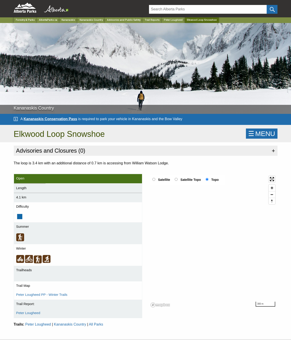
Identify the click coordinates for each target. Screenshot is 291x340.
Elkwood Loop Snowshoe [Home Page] (202, 19)
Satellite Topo (191, 179)
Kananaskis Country (70, 324)
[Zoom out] (272, 194)
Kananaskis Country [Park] (91, 19)
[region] (213, 241)
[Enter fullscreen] (272, 179)
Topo (215, 179)
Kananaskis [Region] (68, 19)
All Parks (96, 324)
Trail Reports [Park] (152, 19)
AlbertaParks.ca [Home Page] (48, 19)
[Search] (208, 9)
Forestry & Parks (25, 19)
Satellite (164, 179)
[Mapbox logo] (160, 305)
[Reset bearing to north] (272, 201)
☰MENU (261, 133)
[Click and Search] (272, 9)
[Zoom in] (272, 188)
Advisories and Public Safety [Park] (123, 19)
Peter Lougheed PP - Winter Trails (41, 294)
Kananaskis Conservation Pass (50, 119)
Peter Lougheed (173, 19)
